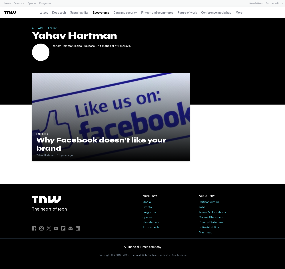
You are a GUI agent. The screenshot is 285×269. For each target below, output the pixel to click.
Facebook (42, 134)
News (7, 3)
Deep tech (59, 12)
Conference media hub (216, 12)
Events (18, 3)
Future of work (187, 12)
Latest (43, 12)
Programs (45, 3)
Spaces (32, 3)
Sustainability (79, 12)
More (239, 12)
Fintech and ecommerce (157, 12)
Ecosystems (101, 12)
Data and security (125, 12)
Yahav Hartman (45, 154)
